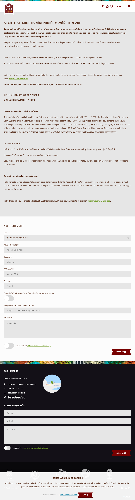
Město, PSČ (9, 269)
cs (119, 5)
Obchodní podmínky (16, 396)
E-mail (7, 281)
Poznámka (8, 317)
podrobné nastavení (68, 495)
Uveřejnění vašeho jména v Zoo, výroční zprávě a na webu (29, 293)
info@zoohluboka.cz (18, 78)
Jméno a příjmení (11, 244)
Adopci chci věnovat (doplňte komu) (19, 305)
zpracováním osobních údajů (39, 345)
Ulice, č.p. (8, 257)
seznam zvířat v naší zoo (99, 200)
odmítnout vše (50, 495)
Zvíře (6, 232)
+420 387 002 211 (15, 388)
